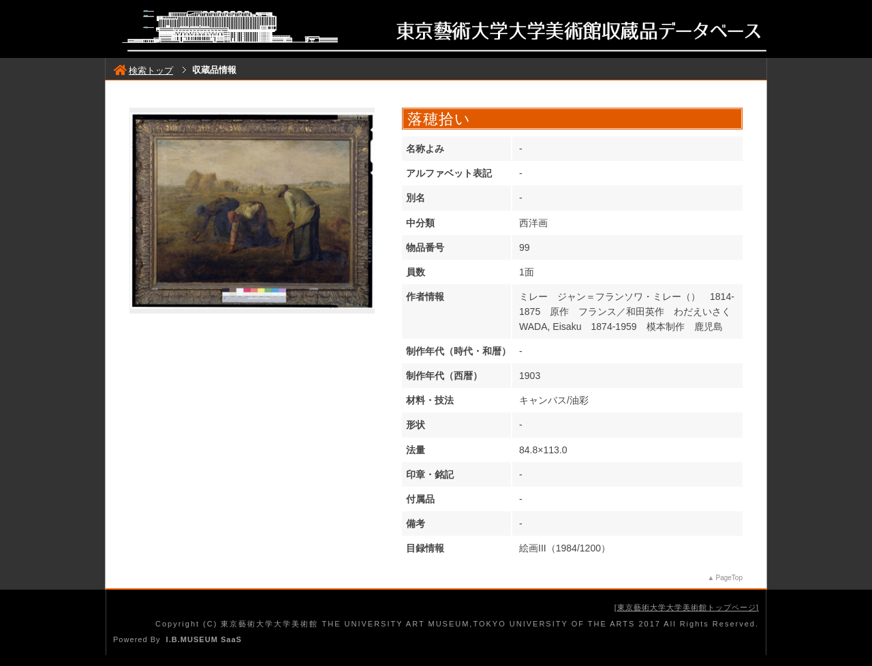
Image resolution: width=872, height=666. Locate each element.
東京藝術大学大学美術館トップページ (686, 607)
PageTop (729, 577)
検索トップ (143, 70)
